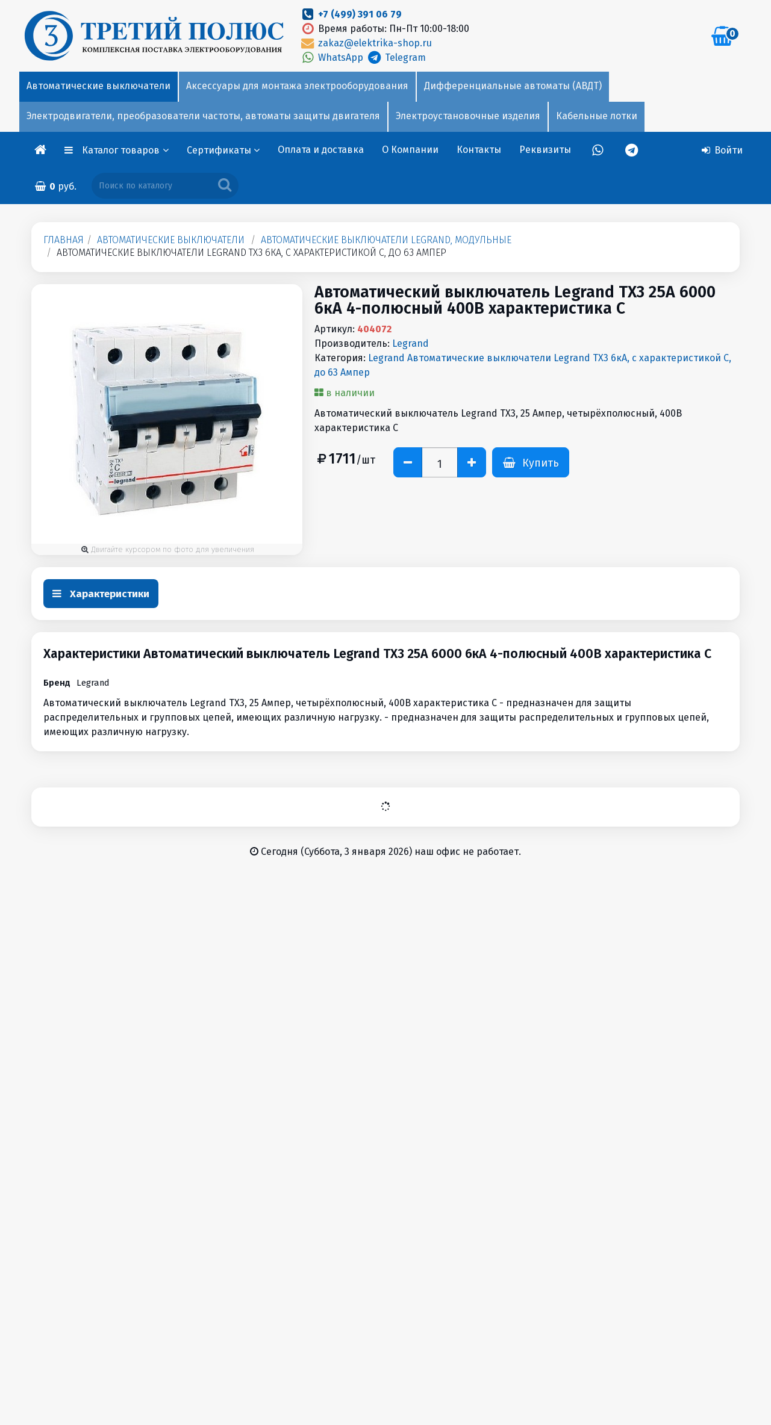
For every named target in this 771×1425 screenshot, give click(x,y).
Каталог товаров (125, 150)
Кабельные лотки (596, 116)
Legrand (410, 343)
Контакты (479, 149)
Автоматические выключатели (98, 86)
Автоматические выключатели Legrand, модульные (386, 240)
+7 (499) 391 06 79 (360, 14)
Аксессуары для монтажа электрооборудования (297, 86)
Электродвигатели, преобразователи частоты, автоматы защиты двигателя (203, 116)
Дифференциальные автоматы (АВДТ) (513, 86)
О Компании (410, 149)
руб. (55, 186)
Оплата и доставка (321, 149)
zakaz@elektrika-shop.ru (365, 43)
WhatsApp (332, 57)
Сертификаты (223, 150)
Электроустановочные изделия (468, 116)
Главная (63, 240)
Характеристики (100, 594)
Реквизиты (545, 149)
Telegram (395, 57)
